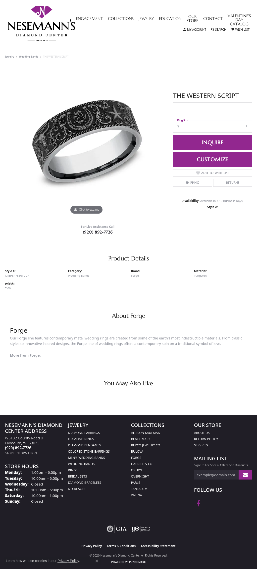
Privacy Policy (92, 546)
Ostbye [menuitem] (137, 470)
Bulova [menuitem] (137, 451)
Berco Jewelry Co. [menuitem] (146, 445)
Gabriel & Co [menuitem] (142, 464)
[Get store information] (21, 453)
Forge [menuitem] (136, 457)
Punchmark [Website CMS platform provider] (137, 562)
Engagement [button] (89, 19)
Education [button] (170, 19)
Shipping (192, 182)
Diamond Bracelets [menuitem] (84, 482)
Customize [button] (212, 159)
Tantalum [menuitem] (139, 489)
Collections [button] (121, 19)
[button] (194, 29)
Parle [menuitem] (135, 482)
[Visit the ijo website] (141, 529)
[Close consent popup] (96, 561)
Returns (232, 182)
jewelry (9, 56)
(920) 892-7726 (98, 232)
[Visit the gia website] (117, 529)
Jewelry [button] (146, 19)
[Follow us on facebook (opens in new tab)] (198, 503)
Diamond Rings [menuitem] (81, 439)
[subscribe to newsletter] (245, 475)
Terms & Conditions (121, 546)
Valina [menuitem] (136, 495)
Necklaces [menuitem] (76, 489)
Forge (135, 275)
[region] (86, 141)
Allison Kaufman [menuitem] (145, 432)
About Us (202, 432)
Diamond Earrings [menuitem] (84, 432)
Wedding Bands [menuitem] (81, 464)
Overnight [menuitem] (140, 476)
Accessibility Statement (158, 546)
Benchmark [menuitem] (141, 439)
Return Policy (206, 439)
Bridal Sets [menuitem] (77, 476)
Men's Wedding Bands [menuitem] (86, 457)
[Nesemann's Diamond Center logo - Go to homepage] (57, 23)
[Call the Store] (18, 447)
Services (201, 445)
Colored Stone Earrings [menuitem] (89, 451)
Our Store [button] (192, 19)
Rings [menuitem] (72, 470)
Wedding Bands (28, 56)
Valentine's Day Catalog (239, 20)
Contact (213, 19)
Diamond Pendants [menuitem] (84, 445)
